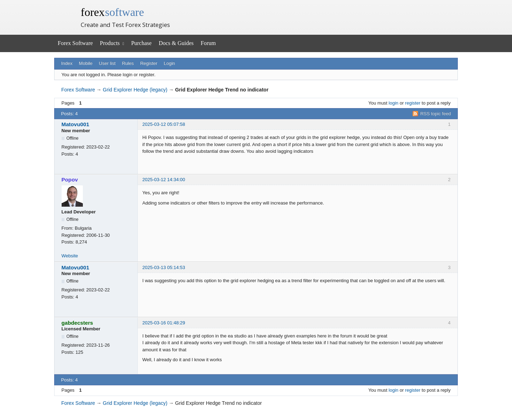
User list (107, 63)
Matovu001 (75, 124)
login (393, 103)
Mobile (85, 63)
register (412, 103)
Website (70, 255)
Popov (70, 180)
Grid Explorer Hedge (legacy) (135, 90)
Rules (127, 63)
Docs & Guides (176, 43)
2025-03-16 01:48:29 (163, 322)
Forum (208, 43)
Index (67, 63)
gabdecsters (77, 323)
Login (169, 63)
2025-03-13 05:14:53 (163, 267)
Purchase (141, 43)
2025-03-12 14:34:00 (163, 179)
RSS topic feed (435, 113)
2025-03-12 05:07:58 (163, 124)
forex (112, 12)
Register (148, 63)
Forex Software (75, 43)
